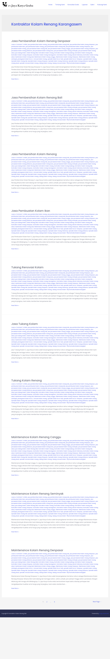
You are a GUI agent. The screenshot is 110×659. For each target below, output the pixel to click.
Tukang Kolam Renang (26, 405)
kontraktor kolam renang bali (63, 55)
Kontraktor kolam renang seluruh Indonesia (53, 57)
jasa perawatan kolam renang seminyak (28, 53)
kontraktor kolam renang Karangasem (24, 57)
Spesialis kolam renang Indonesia (81, 63)
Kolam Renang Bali (86, 53)
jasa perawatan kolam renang (47, 48)
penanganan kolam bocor (32, 61)
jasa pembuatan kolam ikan (33, 46)
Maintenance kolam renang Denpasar (70, 59)
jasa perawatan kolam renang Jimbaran (63, 51)
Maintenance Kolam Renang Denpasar (37, 588)
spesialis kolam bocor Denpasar (86, 61)
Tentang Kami (60, 5)
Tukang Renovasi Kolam (27, 284)
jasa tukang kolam (73, 53)
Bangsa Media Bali (103, 655)
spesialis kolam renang (19, 63)
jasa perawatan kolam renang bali (68, 48)
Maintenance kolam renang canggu (45, 59)
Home (50, 5)
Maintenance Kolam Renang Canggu (36, 466)
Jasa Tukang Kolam (24, 345)
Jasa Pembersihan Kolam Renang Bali (36, 102)
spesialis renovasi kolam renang (65, 65)
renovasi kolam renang (49, 61)
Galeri (92, 5)
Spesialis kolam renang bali (37, 63)
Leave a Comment (17, 44)
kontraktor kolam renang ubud (79, 57)
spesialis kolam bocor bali (66, 61)
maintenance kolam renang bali (22, 59)
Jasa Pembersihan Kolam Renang (34, 162)
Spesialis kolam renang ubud (43, 65)
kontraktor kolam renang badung (40, 55)
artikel (27, 44)
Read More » (15, 83)
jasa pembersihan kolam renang (40, 44)
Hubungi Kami (102, 5)
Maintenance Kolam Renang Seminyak (37, 527)
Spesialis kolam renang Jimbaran (22, 65)
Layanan (85, 5)
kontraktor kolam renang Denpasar (85, 55)
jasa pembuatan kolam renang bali (75, 46)
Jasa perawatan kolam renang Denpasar (35, 51)
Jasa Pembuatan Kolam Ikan (30, 223)
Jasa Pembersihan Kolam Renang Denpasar (40, 41)
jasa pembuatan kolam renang (53, 46)
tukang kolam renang (83, 65)
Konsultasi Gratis (73, 5)
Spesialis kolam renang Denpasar (58, 63)
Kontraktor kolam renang (20, 55)
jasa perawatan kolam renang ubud (54, 53)
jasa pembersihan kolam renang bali (64, 44)
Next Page (96, 643)
